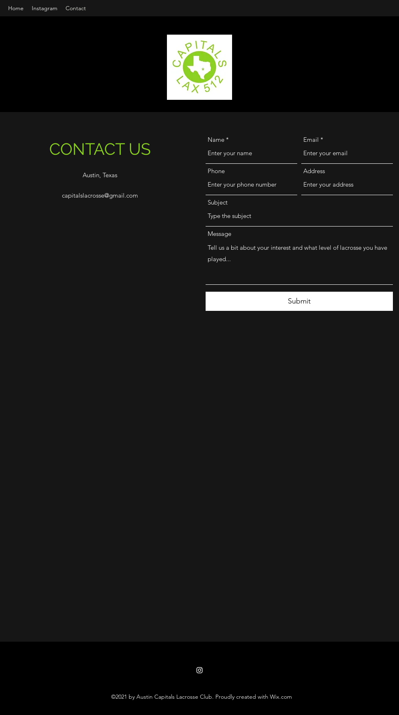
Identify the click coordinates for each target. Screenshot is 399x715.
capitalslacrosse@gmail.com (100, 195)
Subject (218, 202)
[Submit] (299, 301)
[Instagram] (199, 670)
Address (314, 171)
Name (216, 139)
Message (219, 234)
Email (311, 139)
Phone (216, 171)
